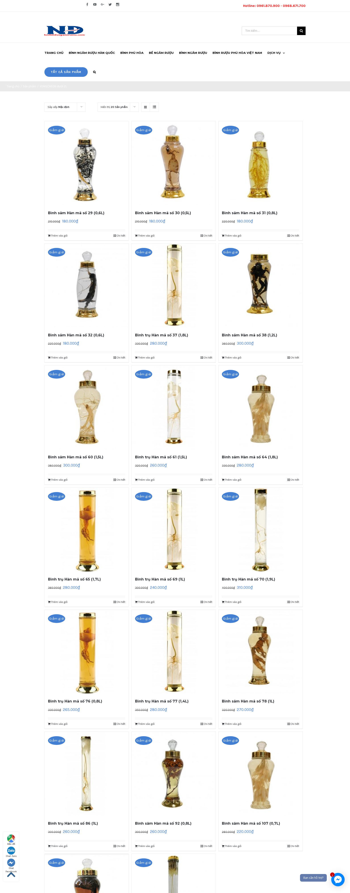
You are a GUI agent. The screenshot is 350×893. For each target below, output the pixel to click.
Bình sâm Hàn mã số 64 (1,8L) (250, 457)
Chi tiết (121, 235)
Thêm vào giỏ (59, 235)
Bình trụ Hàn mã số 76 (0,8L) (75, 701)
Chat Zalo (11, 852)
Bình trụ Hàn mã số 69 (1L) (160, 579)
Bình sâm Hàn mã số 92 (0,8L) (163, 823)
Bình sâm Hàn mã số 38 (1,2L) (249, 335)
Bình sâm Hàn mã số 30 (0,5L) (163, 213)
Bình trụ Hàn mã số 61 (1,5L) (161, 457)
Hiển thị (114, 107)
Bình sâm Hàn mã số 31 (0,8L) (249, 213)
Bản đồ (11, 839)
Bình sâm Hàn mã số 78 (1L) (248, 701)
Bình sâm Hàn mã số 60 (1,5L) (75, 457)
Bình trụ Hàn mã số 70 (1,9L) (248, 579)
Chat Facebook (11, 864)
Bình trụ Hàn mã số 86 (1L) (73, 823)
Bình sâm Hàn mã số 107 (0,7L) (251, 823)
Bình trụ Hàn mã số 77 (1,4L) (162, 701)
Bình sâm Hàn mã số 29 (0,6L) (76, 213)
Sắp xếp (58, 107)
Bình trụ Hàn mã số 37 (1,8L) (161, 335)
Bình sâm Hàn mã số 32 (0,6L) (76, 335)
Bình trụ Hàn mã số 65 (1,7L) (74, 579)
